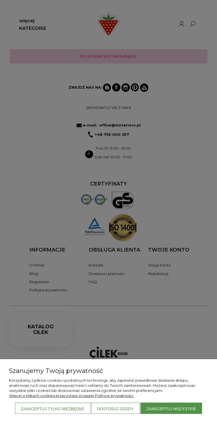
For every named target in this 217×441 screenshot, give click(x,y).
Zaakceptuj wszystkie (171, 409)
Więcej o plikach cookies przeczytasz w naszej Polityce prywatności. (71, 395)
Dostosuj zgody (115, 409)
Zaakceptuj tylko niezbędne (52, 409)
